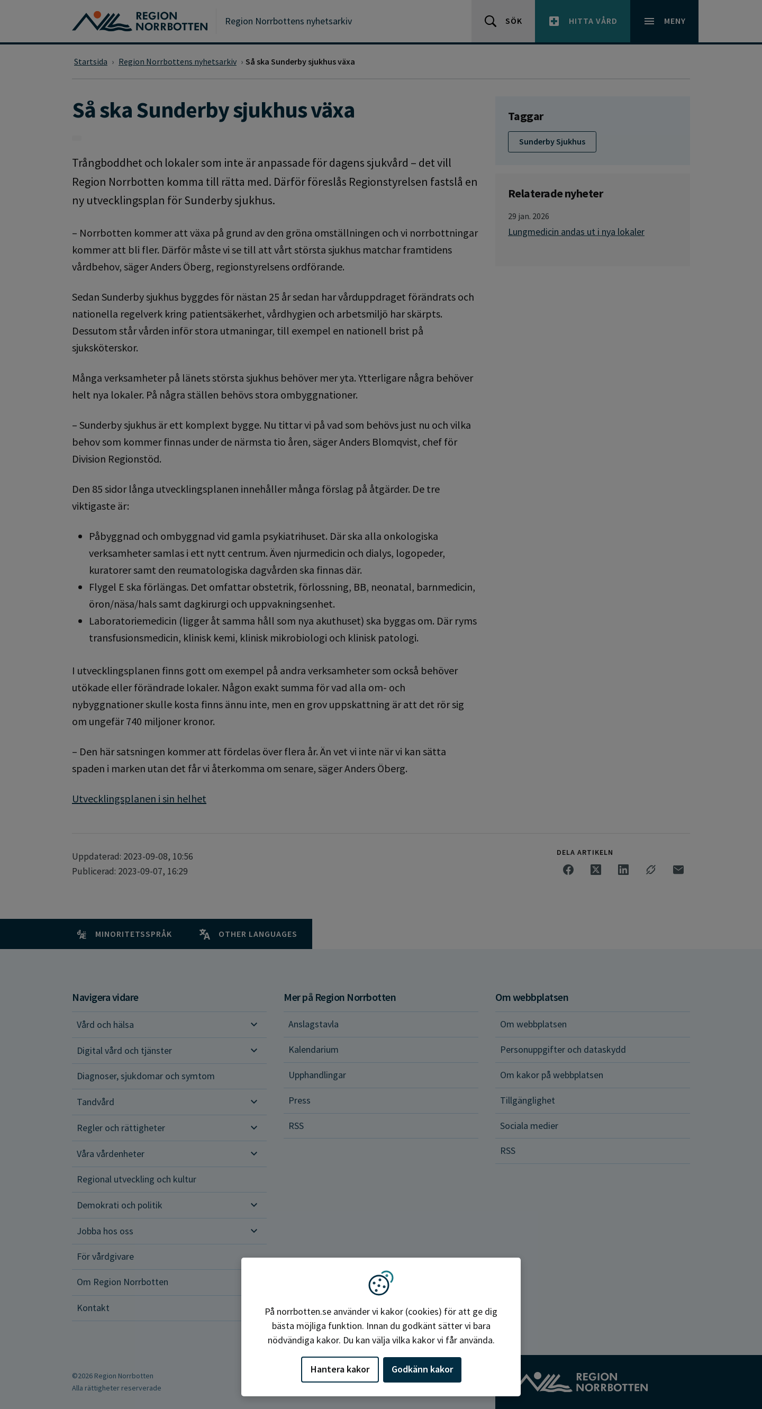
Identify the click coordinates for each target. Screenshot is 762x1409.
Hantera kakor (340, 1369)
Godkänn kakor (422, 1369)
